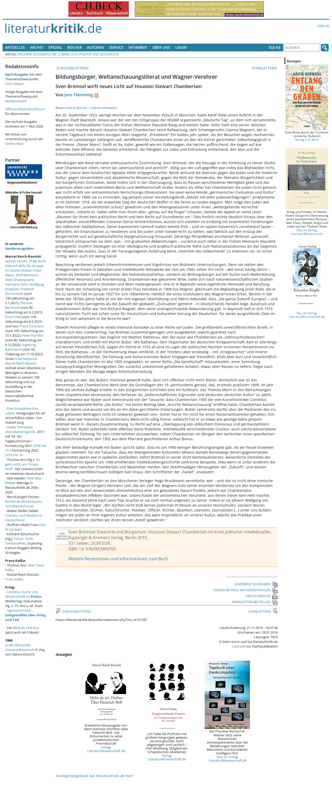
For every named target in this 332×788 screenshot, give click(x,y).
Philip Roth (37, 261)
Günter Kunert (16, 261)
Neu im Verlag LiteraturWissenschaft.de (227, 758)
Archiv (36, 47)
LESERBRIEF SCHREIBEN (256, 584)
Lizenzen (239, 646)
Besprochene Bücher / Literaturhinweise (86, 107)
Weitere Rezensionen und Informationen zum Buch (118, 559)
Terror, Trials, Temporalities (19, 541)
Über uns (161, 47)
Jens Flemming (78, 95)
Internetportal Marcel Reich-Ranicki (21, 361)
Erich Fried (13, 316)
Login (181, 47)
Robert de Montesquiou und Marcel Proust (23, 503)
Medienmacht (16, 101)
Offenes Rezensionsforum (25, 109)
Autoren (95, 47)
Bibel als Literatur (26, 627)
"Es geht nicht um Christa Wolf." (22, 464)
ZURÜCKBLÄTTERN (72, 68)
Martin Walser (21, 270)
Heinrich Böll (15, 265)
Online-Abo (13, 143)
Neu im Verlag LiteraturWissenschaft (307, 232)
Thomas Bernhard (19, 305)
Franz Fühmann (32, 326)
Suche (275, 47)
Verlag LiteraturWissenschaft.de (106, 749)
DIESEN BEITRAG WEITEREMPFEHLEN (246, 590)
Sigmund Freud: (25, 615)
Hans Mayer (14, 83)
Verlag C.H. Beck (307, 139)
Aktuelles (15, 47)
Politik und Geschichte (99, 54)
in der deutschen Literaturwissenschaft (21, 647)
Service (116, 47)
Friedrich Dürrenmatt (19, 291)
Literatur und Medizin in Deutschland (23, 517)
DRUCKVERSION (262, 596)
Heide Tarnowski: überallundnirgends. (20, 429)
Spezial (55, 47)
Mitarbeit (138, 47)
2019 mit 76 (14, 455)
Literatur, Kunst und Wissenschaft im (23, 596)
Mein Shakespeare (19, 279)
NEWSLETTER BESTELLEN (255, 602)
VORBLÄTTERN (265, 68)
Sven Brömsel (81, 532)
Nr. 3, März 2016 (65, 54)
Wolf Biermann (26, 275)
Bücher (74, 47)
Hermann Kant (16, 284)
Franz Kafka (14, 579)
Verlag (323, 25)
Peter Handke (32, 335)
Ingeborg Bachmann (20, 347)
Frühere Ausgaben (34, 54)
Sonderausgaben (19, 248)
